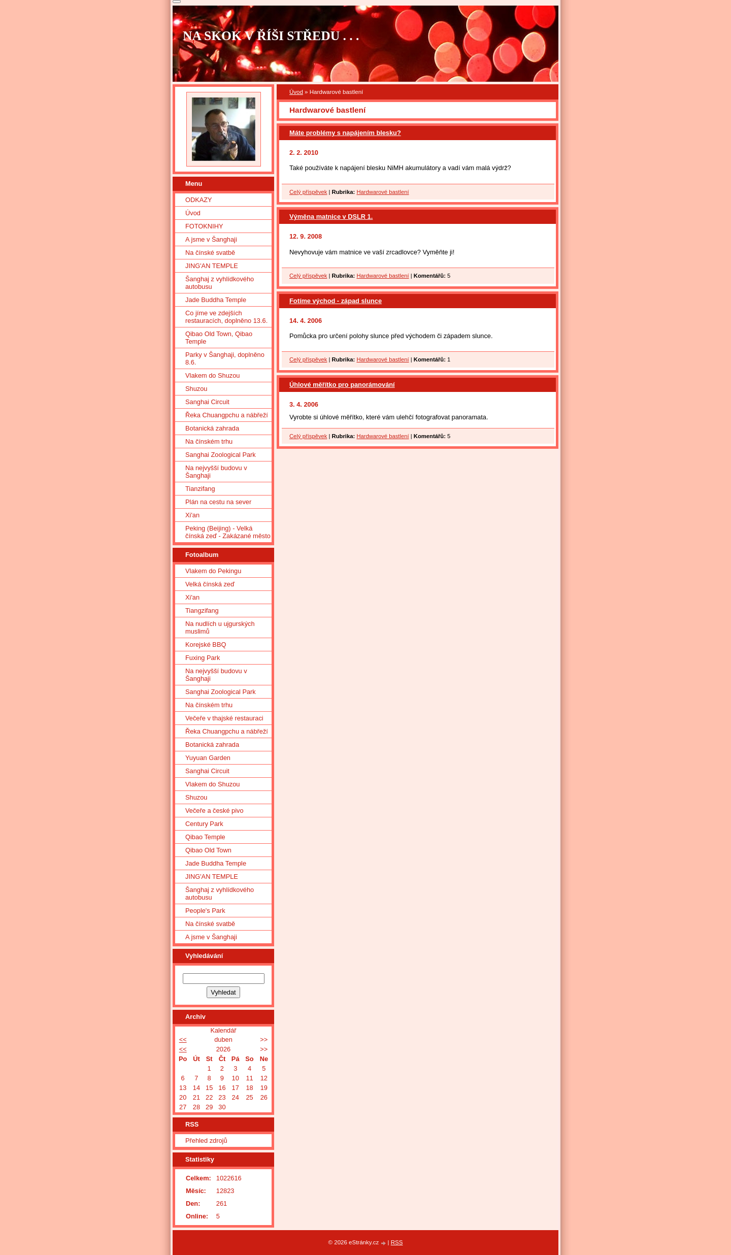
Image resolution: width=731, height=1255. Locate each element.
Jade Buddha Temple (215, 300)
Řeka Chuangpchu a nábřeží (226, 415)
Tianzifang (200, 488)
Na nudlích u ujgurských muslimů (220, 627)
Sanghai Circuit (207, 402)
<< (183, 1039)
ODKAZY (198, 200)
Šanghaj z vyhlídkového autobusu (219, 282)
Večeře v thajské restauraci (224, 718)
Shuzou (196, 388)
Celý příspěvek (308, 192)
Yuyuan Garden (207, 758)
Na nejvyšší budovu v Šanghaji (216, 471)
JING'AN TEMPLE (211, 266)
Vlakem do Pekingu (213, 571)
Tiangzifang (202, 610)
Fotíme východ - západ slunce (335, 301)
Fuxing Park (202, 658)
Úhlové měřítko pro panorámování (342, 384)
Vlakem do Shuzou (212, 375)
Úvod (296, 92)
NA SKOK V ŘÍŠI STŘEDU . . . (271, 35)
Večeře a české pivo (214, 810)
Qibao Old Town (208, 850)
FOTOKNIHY (204, 226)
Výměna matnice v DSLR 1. (331, 216)
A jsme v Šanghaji (211, 239)
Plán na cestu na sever (218, 502)
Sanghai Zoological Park (220, 454)
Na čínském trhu (208, 441)
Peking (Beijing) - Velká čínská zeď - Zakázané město (228, 532)
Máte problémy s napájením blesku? (345, 133)
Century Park (204, 824)
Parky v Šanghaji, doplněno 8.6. (224, 358)
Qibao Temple (205, 837)
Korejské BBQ (205, 644)
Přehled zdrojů (206, 1140)
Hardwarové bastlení (382, 192)
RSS (397, 1242)
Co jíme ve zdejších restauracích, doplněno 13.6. (226, 316)
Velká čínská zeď (210, 584)
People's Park (205, 910)
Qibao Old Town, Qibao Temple (218, 337)
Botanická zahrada (212, 428)
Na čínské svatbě (210, 252)
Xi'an (192, 515)
